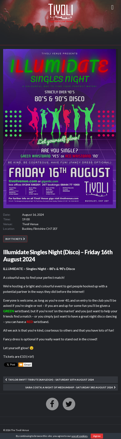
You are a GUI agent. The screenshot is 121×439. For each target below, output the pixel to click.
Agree (97, 436)
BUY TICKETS (13, 238)
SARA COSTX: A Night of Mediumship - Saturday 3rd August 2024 (69, 387)
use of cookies (79, 436)
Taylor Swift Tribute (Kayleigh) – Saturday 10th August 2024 (51, 379)
